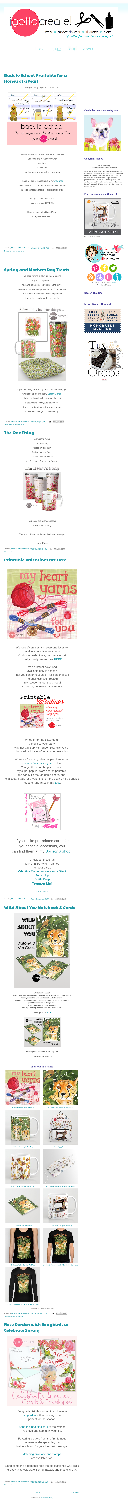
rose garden (29, 1415)
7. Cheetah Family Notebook (23, 1226)
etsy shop (58, 181)
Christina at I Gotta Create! (20, 248)
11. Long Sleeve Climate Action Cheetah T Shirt (23, 1304)
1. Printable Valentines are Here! (23, 1107)
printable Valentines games (39, 763)
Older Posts (75, 1492)
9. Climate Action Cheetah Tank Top (23, 1265)
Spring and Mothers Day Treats (36, 269)
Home (38, 1492)
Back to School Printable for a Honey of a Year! (35, 78)
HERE (58, 659)
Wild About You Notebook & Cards (39, 907)
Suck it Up (42, 875)
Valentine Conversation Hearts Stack (42, 871)
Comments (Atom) (47, 1498)
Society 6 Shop (57, 851)
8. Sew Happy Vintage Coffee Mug (61, 1226)
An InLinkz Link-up (42, 891)
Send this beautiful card (34, 1426)
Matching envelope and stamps (41, 1454)
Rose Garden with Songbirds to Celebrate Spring (36, 1327)
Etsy (57, 782)
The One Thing (19, 432)
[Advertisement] (46, 61)
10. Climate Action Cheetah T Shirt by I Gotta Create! (60, 1265)
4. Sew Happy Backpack (60, 1147)
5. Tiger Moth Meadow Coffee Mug (23, 1186)
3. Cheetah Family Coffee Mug (23, 1147)
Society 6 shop (54, 394)
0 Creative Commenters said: (14, 251)
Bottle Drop (42, 879)
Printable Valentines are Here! (36, 560)
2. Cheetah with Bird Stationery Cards (61, 1107)
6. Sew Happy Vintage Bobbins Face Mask (60, 1186)
